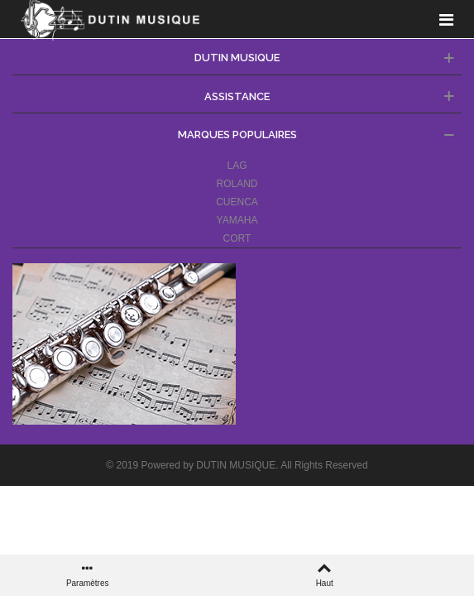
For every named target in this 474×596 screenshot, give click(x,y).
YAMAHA (237, 220)
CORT (237, 238)
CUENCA (237, 202)
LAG (237, 165)
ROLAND (236, 184)
